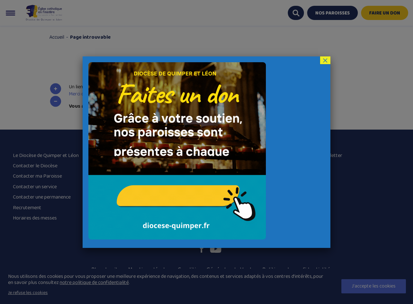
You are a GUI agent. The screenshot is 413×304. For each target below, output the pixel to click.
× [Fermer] (325, 60)
